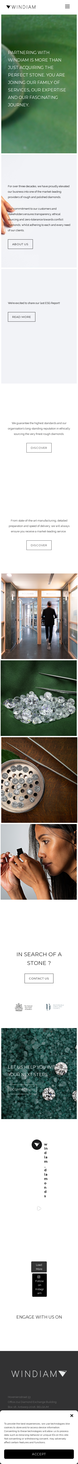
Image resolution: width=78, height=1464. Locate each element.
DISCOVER (39, 447)
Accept (39, 1454)
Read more (21, 317)
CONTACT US (39, 978)
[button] (72, 1416)
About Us (20, 244)
